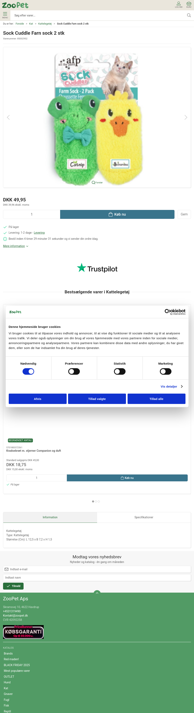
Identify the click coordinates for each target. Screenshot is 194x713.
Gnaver (8, 596)
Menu (5, 15)
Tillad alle (156, 398)
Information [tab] (50, 420)
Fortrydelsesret (13, 678)
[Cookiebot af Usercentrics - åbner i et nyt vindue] (167, 312)
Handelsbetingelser (16, 660)
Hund (7, 585)
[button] (97, 117)
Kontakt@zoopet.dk (15, 518)
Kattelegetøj (45, 23)
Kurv (189, 4)
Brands (8, 556)
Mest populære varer (17, 573)
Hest (7, 619)
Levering (39, 232)
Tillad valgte (97, 398)
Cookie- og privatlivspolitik (20, 666)
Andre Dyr (10, 625)
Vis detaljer (169, 386)
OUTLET (9, 579)
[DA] (15, 5)
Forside (20, 23)
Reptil (7, 614)
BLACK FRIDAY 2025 (17, 567)
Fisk (6, 608)
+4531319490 (12, 514)
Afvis (37, 398)
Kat (31, 23)
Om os (8, 649)
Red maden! (11, 562)
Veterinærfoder (13, 631)
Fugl (6, 602)
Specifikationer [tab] (143, 420)
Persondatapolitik (15, 672)
